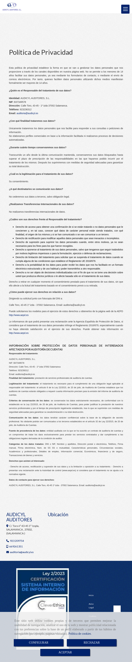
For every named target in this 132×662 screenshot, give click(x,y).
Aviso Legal (91, 606)
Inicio (91, 595)
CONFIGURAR (38, 642)
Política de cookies (79, 633)
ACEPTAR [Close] (65, 652)
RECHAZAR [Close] (92, 642)
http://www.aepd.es (19, 333)
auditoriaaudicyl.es (27, 113)
